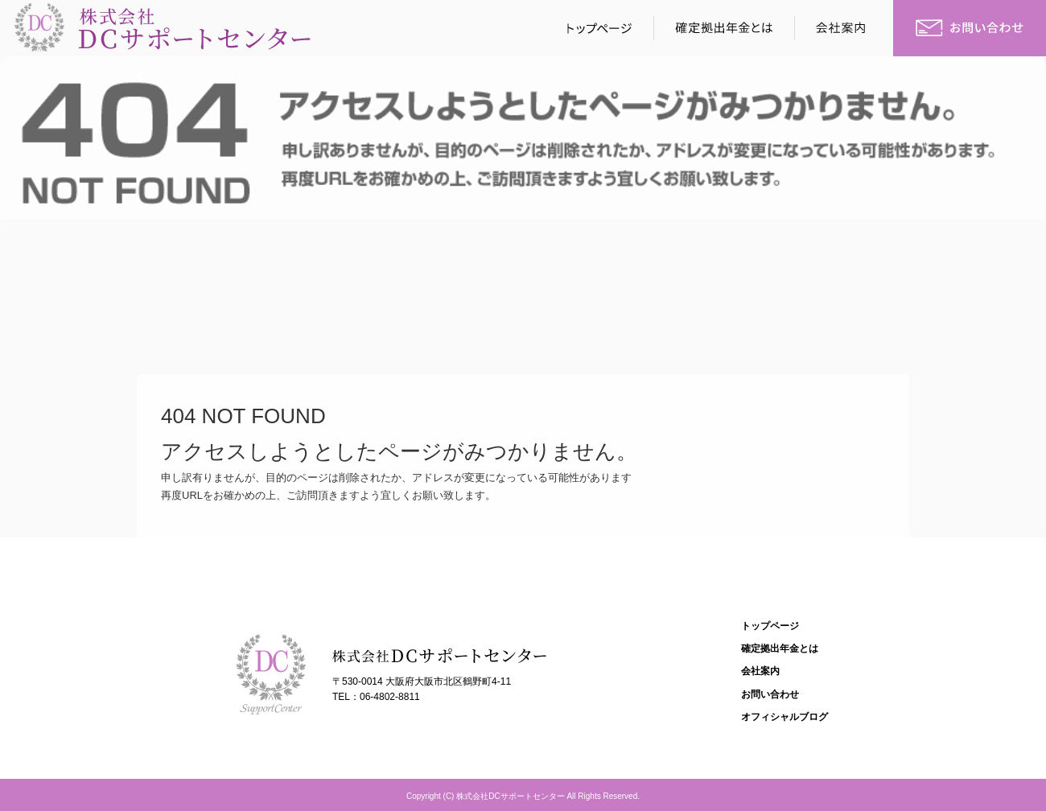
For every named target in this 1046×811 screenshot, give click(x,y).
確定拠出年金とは (724, 28)
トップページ (595, 28)
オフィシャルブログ (784, 716)
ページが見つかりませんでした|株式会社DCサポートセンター (131, 76)
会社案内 (845, 28)
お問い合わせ (969, 28)
